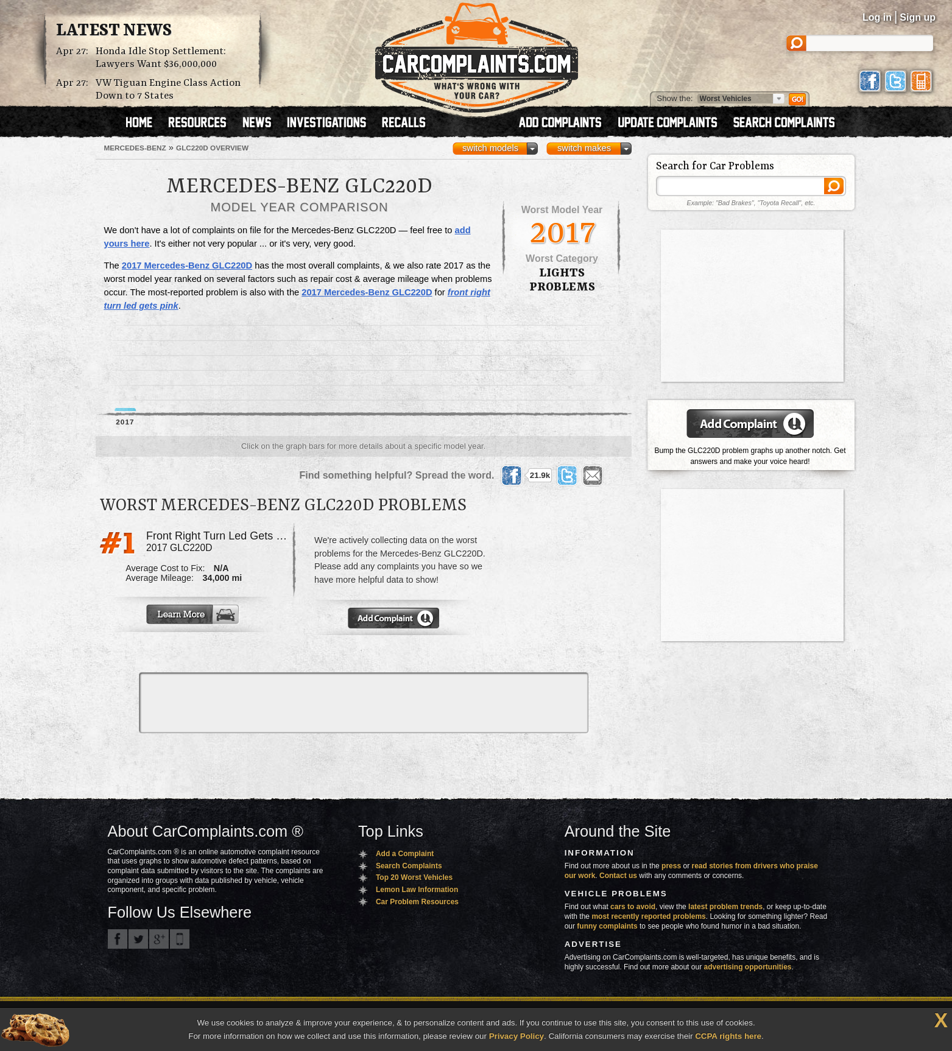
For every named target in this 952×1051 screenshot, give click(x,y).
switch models (490, 148)
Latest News (114, 31)
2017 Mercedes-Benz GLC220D (187, 265)
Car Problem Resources (417, 902)
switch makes (584, 148)
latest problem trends (725, 906)
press (671, 866)
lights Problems (562, 280)
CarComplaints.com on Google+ (159, 939)
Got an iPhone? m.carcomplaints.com (179, 939)
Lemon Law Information (417, 889)
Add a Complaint (405, 853)
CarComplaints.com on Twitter (138, 939)
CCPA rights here (728, 1036)
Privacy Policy (516, 1036)
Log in (877, 17)
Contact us (618, 875)
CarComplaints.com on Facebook (117, 939)
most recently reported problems (648, 916)
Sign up (918, 17)
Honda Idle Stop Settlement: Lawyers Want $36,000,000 (161, 58)
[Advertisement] (563, 583)
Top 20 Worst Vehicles (414, 877)
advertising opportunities (747, 967)
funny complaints (607, 926)
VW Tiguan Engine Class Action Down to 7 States (168, 89)
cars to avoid (632, 906)
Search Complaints (409, 866)
